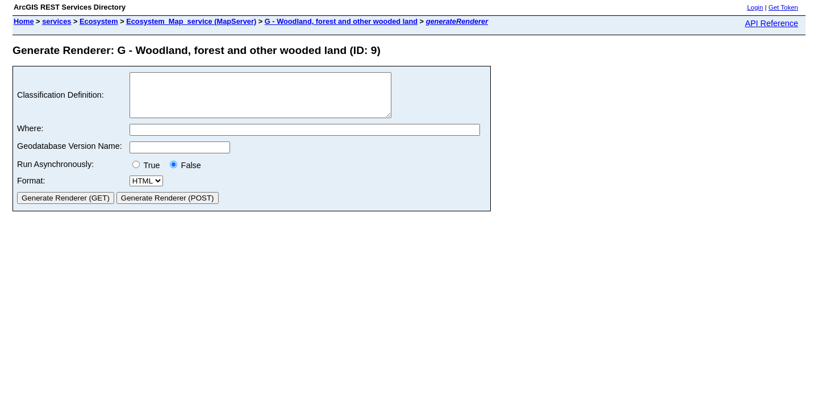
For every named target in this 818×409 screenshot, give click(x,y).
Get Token (783, 7)
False (185, 173)
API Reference (771, 23)
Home (24, 21)
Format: (31, 189)
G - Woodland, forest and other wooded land (341, 21)
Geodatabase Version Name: (69, 154)
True (148, 173)
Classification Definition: (60, 99)
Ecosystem (99, 21)
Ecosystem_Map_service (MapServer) (191, 21)
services (56, 21)
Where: (30, 136)
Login (755, 7)
